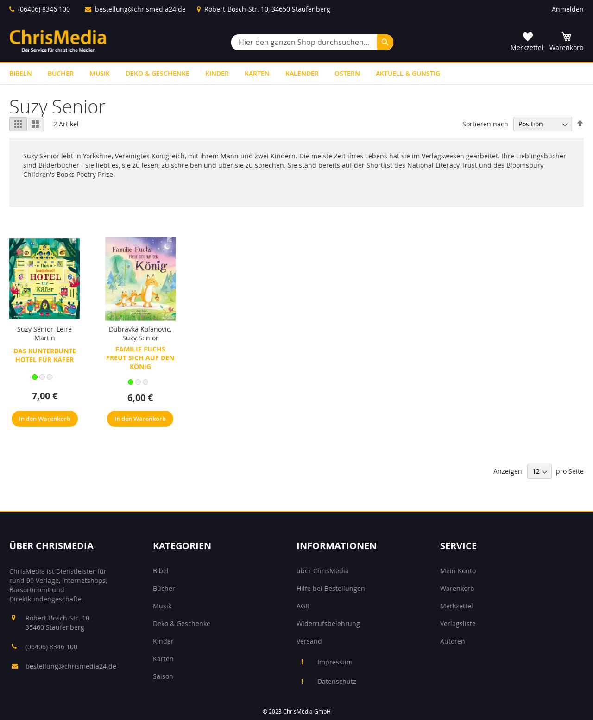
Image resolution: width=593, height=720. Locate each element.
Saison (163, 676)
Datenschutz (336, 681)
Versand (309, 641)
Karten (163, 658)
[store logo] (58, 40)
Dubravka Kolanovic (139, 329)
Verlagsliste (458, 623)
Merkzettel (456, 605)
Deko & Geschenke (181, 623)
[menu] (296, 73)
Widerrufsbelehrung (328, 623)
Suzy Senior (35, 329)
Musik (162, 605)
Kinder (163, 641)
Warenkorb (457, 588)
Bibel (161, 570)
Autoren (452, 641)
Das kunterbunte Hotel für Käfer (44, 355)
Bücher (164, 588)
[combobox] (312, 42)
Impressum (335, 661)
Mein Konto (458, 570)
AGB (302, 605)
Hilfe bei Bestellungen (330, 588)
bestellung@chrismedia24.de (140, 9)
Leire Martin (53, 333)
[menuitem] (21, 73)
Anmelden (568, 9)
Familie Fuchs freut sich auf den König (140, 357)
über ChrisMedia (322, 570)
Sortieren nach (485, 123)
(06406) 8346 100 (44, 9)
